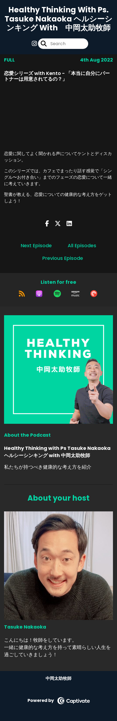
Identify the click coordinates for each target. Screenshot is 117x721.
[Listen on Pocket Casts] (94, 293)
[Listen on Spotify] (57, 293)
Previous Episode (62, 258)
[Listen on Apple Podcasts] (39, 293)
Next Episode (36, 245)
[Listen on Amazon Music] (75, 293)
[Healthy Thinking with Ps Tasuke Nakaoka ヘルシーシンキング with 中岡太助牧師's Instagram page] (34, 44)
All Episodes (82, 245)
